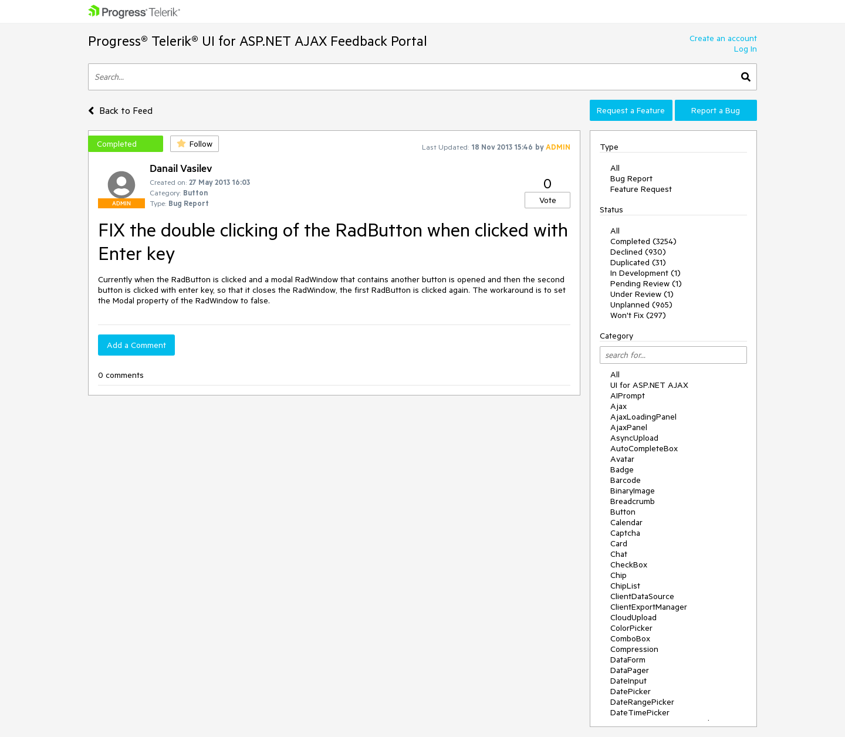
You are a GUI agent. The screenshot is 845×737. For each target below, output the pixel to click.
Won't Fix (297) (638, 315)
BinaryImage (632, 490)
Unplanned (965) (641, 304)
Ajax (618, 406)
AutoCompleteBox (644, 448)
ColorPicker (631, 628)
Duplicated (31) (638, 262)
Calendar (626, 522)
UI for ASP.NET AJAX (649, 385)
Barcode (625, 480)
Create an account (723, 38)
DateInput (628, 680)
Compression (634, 649)
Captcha (625, 533)
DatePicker (630, 691)
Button (623, 511)
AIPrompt (627, 395)
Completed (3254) (643, 241)
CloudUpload (633, 617)
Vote (547, 200)
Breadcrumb (632, 501)
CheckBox (628, 564)
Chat (618, 554)
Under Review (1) (642, 294)
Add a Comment (136, 345)
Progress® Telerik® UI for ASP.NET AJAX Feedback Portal (257, 40)
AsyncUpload (634, 437)
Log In (745, 48)
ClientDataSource (642, 596)
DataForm (627, 659)
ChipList (625, 585)
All (615, 168)
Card (618, 543)
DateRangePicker (642, 702)
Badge (622, 469)
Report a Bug (715, 110)
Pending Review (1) (646, 283)
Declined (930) (638, 251)
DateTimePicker (640, 712)
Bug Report (631, 178)
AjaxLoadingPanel (643, 416)
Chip (618, 575)
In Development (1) (645, 273)
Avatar (622, 459)
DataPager (629, 670)
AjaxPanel (628, 427)
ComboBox (630, 638)
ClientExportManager (648, 606)
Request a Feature (631, 110)
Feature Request (641, 189)
